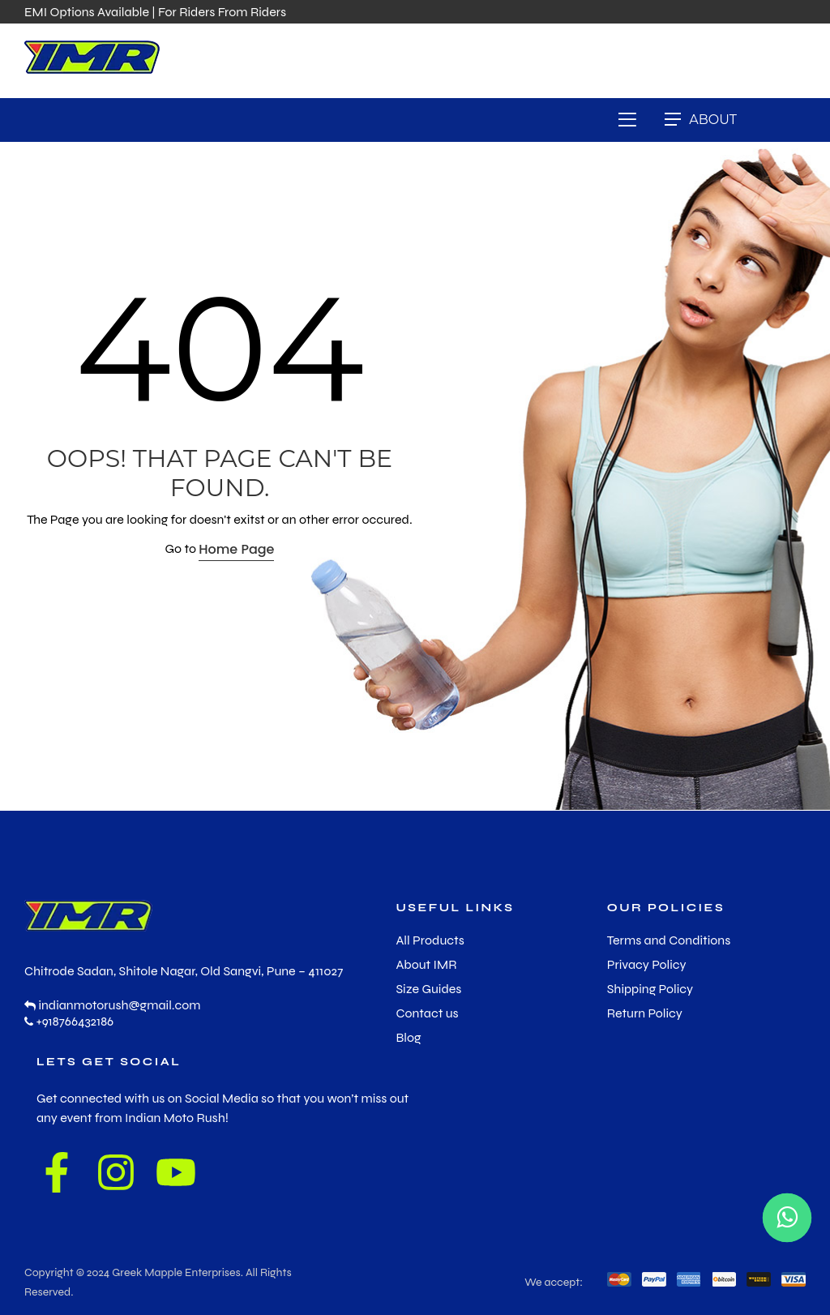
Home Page (236, 549)
